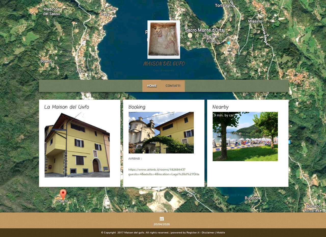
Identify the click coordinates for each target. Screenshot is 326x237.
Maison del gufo (163, 63)
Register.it (192, 232)
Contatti (173, 86)
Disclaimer (208, 232)
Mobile (220, 232)
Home (151, 86)
